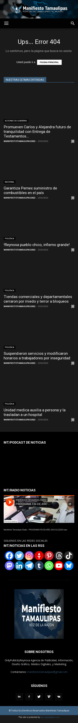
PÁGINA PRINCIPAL (49, 62)
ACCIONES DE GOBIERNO (16, 120)
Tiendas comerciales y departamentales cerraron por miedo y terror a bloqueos (38, 299)
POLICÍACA (9, 238)
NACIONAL (9, 182)
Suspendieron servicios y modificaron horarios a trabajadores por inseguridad (37, 355)
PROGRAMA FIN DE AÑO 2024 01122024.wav (48, 530)
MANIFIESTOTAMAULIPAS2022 (19, 141)
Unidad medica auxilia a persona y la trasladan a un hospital (35, 412)
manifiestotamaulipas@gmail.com (47, 672)
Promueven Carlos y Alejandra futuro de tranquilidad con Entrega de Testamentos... (37, 131)
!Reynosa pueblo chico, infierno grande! (37, 245)
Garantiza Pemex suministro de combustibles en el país (30, 190)
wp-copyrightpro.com (50, 717)
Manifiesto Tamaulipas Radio (15, 530)
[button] (73, 23)
